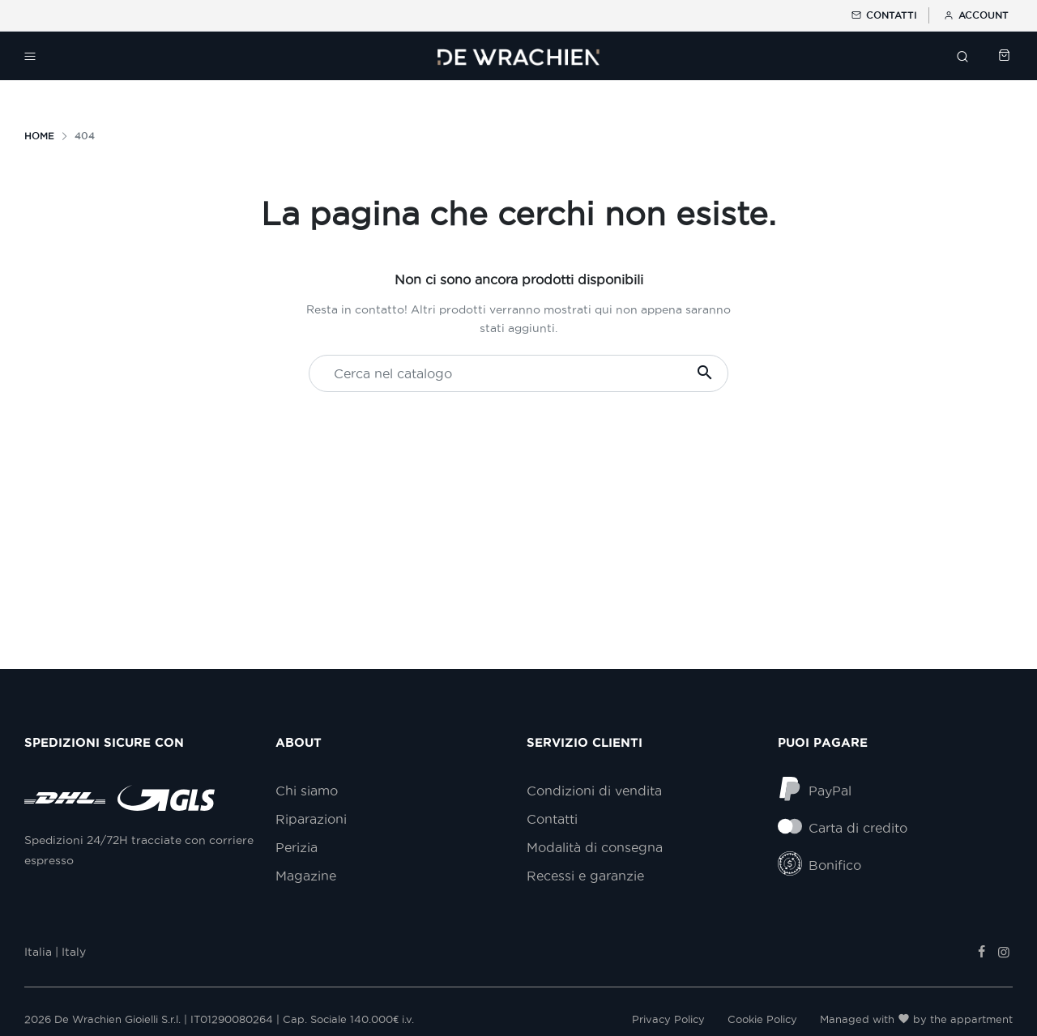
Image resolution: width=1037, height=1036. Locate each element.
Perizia (296, 847)
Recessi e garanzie (585, 875)
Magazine (305, 875)
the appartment (971, 1019)
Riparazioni (311, 819)
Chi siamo (306, 790)
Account (975, 15)
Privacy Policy (668, 1019)
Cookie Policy (762, 1019)
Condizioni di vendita (594, 790)
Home (39, 135)
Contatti (883, 15)
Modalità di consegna (595, 847)
